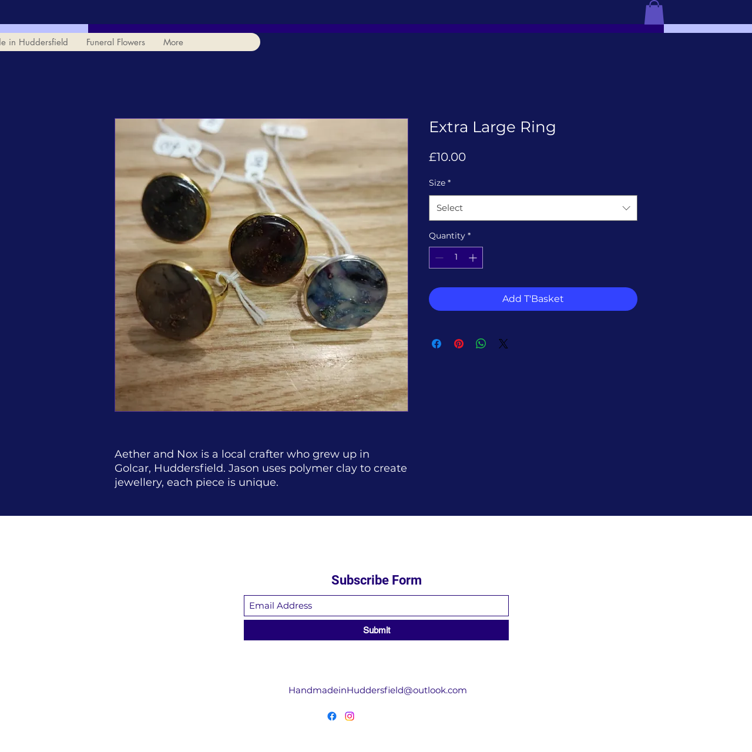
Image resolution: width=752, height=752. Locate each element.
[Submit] (376, 630)
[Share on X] (503, 344)
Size (440, 182)
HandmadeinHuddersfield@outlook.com (377, 690)
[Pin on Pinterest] (459, 344)
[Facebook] (332, 716)
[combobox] (533, 208)
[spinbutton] (455, 257)
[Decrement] (438, 257)
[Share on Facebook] (436, 344)
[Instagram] (349, 716)
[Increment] (473, 257)
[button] (654, 12)
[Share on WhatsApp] (481, 344)
